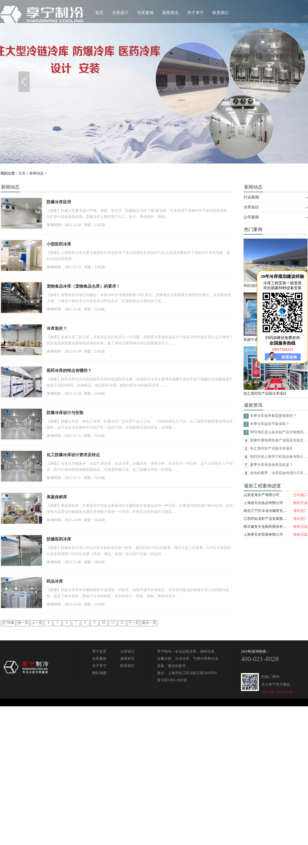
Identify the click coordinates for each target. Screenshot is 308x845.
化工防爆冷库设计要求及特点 (73, 455)
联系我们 (220, 12)
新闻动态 (36, 173)
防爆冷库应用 (59, 202)
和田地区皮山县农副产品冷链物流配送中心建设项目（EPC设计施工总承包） (278, 432)
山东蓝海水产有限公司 (261, 495)
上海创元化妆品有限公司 (263, 503)
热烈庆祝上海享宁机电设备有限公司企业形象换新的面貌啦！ (278, 457)
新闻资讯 (170, 12)
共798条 (8, 623)
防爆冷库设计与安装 (65, 412)
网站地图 (99, 673)
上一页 (36, 623)
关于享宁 (195, 12)
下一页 (133, 623)
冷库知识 (251, 207)
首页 (99, 12)
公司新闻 (251, 217)
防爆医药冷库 (59, 539)
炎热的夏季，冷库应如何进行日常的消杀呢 (278, 473)
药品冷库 (55, 581)
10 (103, 622)
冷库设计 (120, 12)
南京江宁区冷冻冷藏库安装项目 (269, 511)
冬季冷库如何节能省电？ (269, 424)
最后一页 (149, 623)
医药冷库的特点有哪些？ (69, 370)
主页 (22, 173)
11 (112, 622)
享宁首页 (99, 651)
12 (122, 622)
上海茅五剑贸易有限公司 (263, 534)
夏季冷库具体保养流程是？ (271, 465)
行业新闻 (251, 197)
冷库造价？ (57, 328)
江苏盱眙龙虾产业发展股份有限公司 (272, 519)
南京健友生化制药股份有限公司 (269, 527)
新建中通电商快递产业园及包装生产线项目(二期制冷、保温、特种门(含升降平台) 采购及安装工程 (278, 440)
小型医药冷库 (59, 244)
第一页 (23, 623)
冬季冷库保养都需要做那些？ (273, 416)
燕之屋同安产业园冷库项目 (265, 393)
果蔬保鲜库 (57, 497)
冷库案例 (145, 12)
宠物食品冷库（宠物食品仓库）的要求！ (83, 286)
